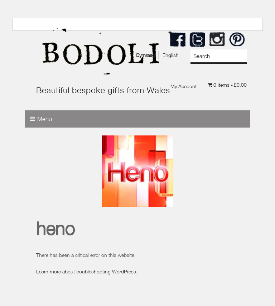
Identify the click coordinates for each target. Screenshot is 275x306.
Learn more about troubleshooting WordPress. (87, 271)
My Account (183, 86)
